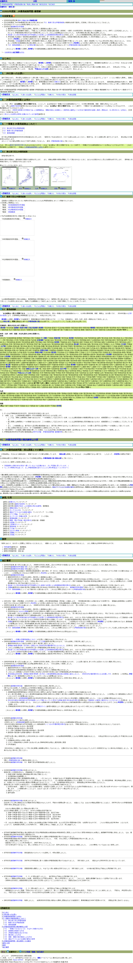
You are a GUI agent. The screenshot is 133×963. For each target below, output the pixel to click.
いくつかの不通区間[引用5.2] (55, 724)
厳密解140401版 (16, 718)
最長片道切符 (16, 106)
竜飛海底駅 (14, 518)
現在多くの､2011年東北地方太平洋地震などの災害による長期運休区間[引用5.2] (35, 35)
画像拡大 (10, 188)
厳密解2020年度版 (17, 567)
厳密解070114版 (16, 868)
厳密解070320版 (16, 836)
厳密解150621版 (16, 686)
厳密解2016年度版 (17, 666)
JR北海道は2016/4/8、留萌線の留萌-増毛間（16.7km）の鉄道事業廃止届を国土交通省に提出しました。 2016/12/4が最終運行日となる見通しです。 (60, 674)
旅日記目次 (43, 4)
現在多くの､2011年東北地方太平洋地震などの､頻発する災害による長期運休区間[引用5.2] (39, 585)
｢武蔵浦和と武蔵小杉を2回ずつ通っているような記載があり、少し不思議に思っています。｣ (36, 465)
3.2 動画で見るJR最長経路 (13, 130)
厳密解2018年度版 (17, 641)
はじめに (16, 94)
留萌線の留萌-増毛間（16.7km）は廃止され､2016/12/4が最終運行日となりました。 (37, 645)
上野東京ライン (15, 524)
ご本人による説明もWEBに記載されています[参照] (21, 114)
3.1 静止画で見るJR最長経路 (14, 128)
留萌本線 (13, 526)
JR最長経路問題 (7, 4)
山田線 (12, 522)
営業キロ (57, 82)
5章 (26, 567)
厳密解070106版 (16, 876)
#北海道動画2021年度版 (16, 205)
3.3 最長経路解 (14, 45)
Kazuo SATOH (18, 960)
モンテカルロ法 (15, 510)
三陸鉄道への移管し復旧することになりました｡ (104, 700)
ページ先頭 (25, 952)
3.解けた (51, 94)
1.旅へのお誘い (27, 94)
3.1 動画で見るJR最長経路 (54, 22)
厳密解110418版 (16, 770)
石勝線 (12, 532)
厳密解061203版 (16, 900)
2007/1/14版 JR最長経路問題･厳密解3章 (47, 432)
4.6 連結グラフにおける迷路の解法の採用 (20, 939)
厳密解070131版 (16, 860)
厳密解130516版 (16, 758)
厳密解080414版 (16, 800)
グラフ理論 (14, 514)
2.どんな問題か (40, 94)
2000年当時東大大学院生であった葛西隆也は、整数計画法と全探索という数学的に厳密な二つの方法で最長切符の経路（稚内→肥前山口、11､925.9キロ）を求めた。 (70, 110)
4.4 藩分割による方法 (13, 935)
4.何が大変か (61, 94)
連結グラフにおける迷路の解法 (63, 487)
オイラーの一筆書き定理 (18, 516)
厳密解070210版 (16, 852)
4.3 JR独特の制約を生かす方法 (16, 933)
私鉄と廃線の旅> (27, 20)
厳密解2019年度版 (76, 587)
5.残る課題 (72, 94)
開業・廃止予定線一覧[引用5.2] (20, 520)
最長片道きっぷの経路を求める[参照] (28, 506)
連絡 (33, 952)
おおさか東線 (14, 530)
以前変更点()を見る (14, 52)
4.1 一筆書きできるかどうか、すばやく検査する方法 (24, 929)
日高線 (18, 41)
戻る (3, 952)
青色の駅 (32, 45)
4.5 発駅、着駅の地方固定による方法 (18, 937)
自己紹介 (52, 4)
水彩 (35, 1)
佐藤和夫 (3, 1)
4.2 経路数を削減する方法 (14, 931)
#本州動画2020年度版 (15, 207)
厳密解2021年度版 (17, 26)
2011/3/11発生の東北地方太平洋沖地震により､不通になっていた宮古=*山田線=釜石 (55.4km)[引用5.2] (43, 700)
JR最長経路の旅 (20, 4)
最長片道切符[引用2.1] (17, 145)
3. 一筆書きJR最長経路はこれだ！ (24, 639)
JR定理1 (43, 573)
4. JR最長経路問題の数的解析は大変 (19, 439)
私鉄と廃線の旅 (32, 4)
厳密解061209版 (16, 888)
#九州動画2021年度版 (15, 209)
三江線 (12, 528)
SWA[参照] (7, 547)
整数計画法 (14, 508)
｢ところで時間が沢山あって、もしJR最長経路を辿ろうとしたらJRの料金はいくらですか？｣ (36, 467)
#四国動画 (11, 212)
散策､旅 (71, 1)
